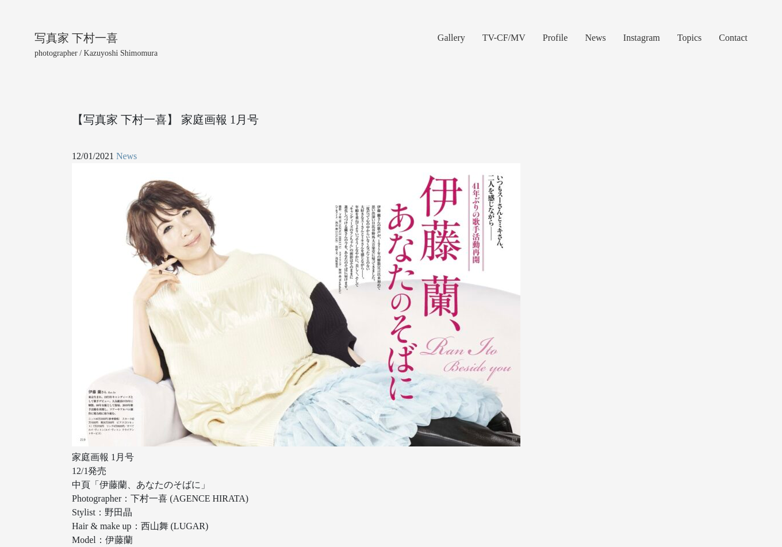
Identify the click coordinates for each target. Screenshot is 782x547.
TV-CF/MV (504, 38)
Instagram (641, 38)
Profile (555, 38)
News (595, 38)
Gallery (451, 38)
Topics (689, 38)
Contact (733, 38)
